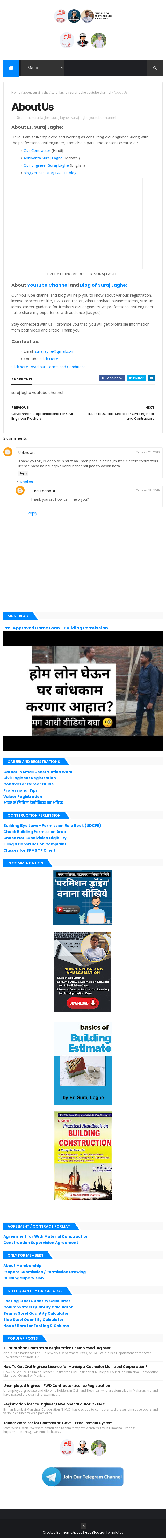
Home (15, 93)
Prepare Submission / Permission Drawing (44, 1272)
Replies (26, 482)
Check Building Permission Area (34, 832)
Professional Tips (20, 790)
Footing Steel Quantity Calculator (36, 1301)
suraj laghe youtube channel (90, 93)
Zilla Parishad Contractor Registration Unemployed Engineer (57, 1348)
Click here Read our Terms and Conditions (48, 367)
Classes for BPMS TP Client (29, 850)
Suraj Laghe (41, 491)
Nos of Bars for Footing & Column (36, 1326)
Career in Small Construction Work (38, 772)
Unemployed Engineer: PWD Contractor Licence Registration (56, 1385)
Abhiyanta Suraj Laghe (43, 158)
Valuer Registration (22, 797)
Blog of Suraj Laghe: (103, 286)
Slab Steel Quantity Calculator (33, 1320)
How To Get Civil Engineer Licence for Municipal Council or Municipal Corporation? (75, 1367)
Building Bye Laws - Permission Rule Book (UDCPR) (52, 826)
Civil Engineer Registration (29, 778)
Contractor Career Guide (28, 784)
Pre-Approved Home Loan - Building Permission (55, 628)
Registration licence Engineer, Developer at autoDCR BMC (54, 1404)
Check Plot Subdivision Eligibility (35, 838)
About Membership (22, 1266)
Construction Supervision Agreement (40, 1243)
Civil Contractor (37, 150)
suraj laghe (59, 93)
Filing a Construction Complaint (34, 844)
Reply (23, 474)
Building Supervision (23, 1278)
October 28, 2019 (148, 453)
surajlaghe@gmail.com (54, 351)
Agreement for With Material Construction (46, 1237)
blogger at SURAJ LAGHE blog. (50, 173)
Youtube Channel (48, 286)
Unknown (26, 453)
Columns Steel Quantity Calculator (38, 1307)
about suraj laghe (36, 93)
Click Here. (49, 359)
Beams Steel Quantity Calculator (36, 1313)
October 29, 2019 (148, 491)
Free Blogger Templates (104, 1533)
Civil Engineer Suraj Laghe (46, 165)
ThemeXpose (71, 1533)
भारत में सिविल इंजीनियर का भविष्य (33, 803)
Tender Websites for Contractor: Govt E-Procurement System (58, 1423)
